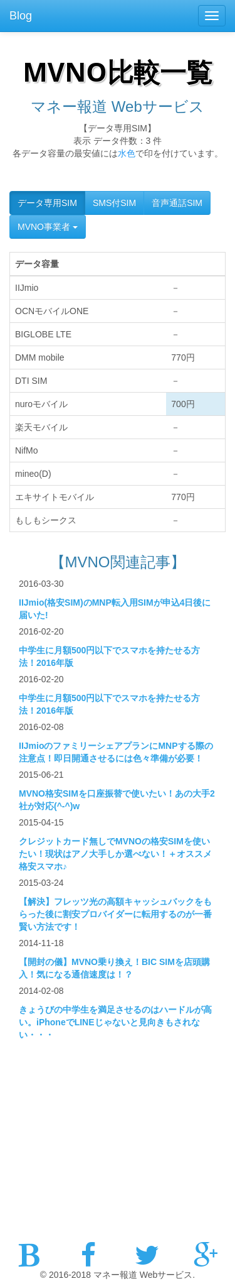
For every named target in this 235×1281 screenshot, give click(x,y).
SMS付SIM (114, 203)
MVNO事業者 (48, 227)
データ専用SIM (47, 203)
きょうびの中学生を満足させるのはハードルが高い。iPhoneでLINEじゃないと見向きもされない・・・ (115, 1022)
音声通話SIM (177, 203)
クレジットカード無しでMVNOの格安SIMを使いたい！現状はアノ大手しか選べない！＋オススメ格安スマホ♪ (115, 853)
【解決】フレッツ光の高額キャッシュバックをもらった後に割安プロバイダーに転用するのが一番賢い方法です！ (115, 914)
